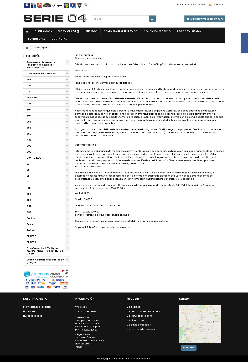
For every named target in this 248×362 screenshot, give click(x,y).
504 (29, 109)
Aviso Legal (81, 306)
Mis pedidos (133, 306)
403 (29, 85)
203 (29, 79)
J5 (28, 176)
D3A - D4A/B (34, 157)
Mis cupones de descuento (142, 329)
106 (29, 188)
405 (29, 139)
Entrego (91, 31)
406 (29, 206)
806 (29, 212)
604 (29, 115)
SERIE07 (31, 236)
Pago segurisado (189, 31)
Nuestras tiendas (32, 315)
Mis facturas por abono (140, 315)
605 (29, 151)
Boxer (30, 224)
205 (29, 121)
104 (29, 91)
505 (29, 145)
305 (29, 127)
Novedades (30, 311)
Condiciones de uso (157, 31)
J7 (28, 164)
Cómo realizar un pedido (120, 31)
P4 (28, 182)
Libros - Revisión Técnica (41, 73)
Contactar (59, 39)
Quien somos (43, 31)
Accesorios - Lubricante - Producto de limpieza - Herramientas (42, 64)
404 (29, 103)
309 (29, 133)
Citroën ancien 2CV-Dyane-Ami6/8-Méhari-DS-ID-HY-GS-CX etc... (45, 251)
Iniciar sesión (197, 4)
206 (29, 194)
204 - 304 (32, 97)
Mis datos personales (139, 324)
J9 (28, 170)
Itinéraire (188, 347)
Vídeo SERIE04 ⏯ (69, 31)
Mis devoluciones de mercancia (145, 311)
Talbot (31, 230)
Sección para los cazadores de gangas (45, 261)
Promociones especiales (37, 306)
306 (29, 200)
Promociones (36, 39)
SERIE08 (31, 242)
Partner (31, 218)
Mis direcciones (135, 320)
